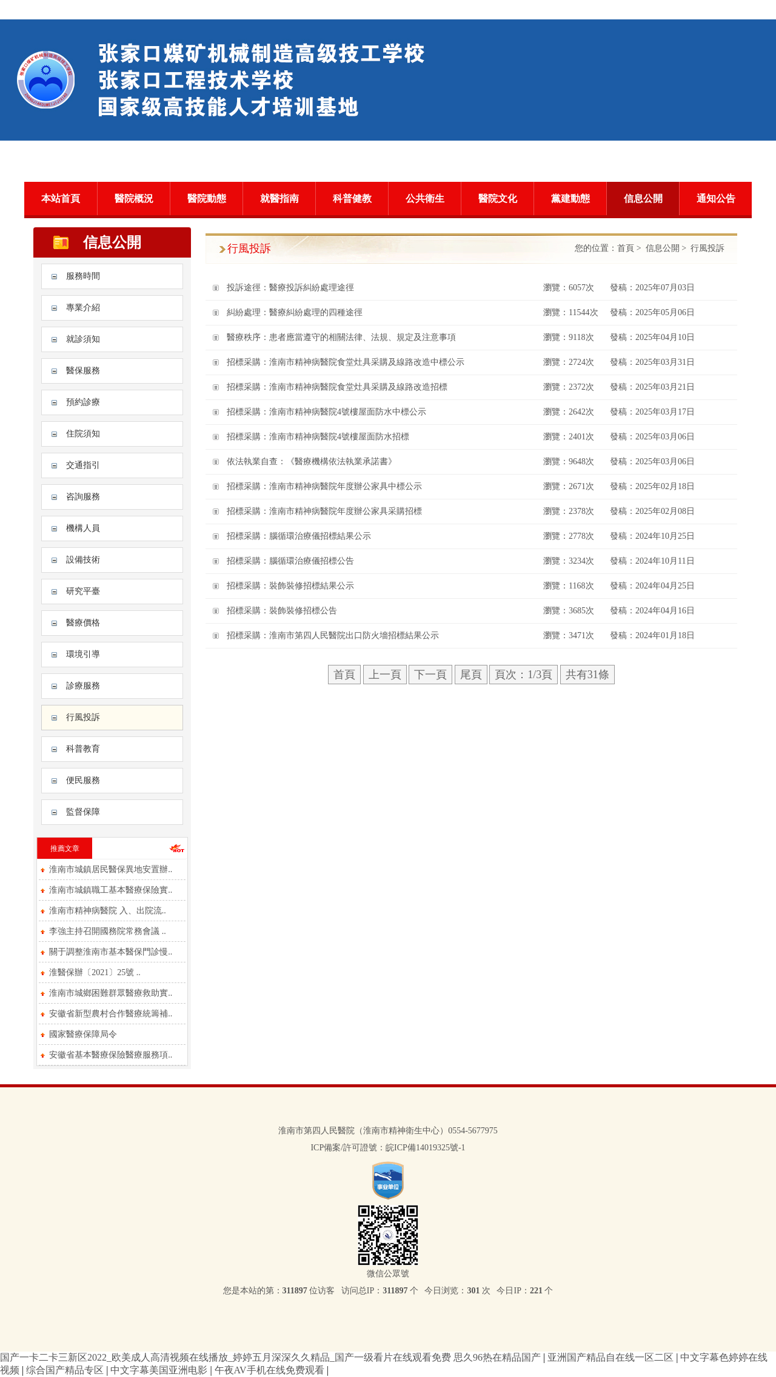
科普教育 (83, 748)
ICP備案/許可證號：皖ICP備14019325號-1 (387, 1147)
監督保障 (83, 811)
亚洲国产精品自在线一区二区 (611, 1357)
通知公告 (716, 198)
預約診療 (83, 402)
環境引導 (83, 654)
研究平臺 (83, 591)
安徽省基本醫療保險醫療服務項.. (110, 1054)
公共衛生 (425, 198)
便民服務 (83, 780)
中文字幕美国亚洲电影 (160, 1370)
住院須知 (83, 433)
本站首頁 (60, 198)
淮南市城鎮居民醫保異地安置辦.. (110, 869)
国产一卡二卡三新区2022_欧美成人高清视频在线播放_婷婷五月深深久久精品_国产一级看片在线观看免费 (225, 1357)
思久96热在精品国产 (498, 1357)
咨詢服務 (83, 496)
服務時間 (83, 276)
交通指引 (83, 465)
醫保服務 (83, 370)
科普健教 (352, 198)
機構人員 (83, 528)
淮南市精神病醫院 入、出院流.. (107, 910)
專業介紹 (83, 307)
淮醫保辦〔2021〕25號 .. (95, 972)
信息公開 (643, 198)
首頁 (625, 248)
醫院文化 (497, 198)
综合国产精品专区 (66, 1370)
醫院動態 (206, 198)
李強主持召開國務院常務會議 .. (107, 931)
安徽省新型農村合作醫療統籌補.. (110, 1013)
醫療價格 (83, 622)
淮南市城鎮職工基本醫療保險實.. (110, 890)
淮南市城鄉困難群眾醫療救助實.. (110, 993)
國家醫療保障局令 (83, 1034)
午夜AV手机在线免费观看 (271, 1370)
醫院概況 (134, 198)
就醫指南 (279, 198)
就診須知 (83, 339)
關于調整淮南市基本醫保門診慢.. (110, 951)
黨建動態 (570, 198)
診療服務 (83, 685)
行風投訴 (83, 717)
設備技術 (83, 559)
